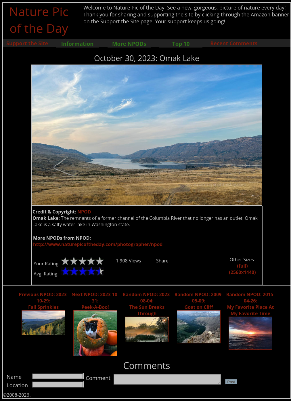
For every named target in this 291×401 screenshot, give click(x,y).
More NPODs (129, 43)
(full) (242, 266)
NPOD (84, 212)
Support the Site (27, 43)
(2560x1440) (242, 272)
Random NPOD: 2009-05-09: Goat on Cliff (199, 300)
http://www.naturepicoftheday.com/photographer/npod (97, 244)
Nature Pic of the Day (39, 19)
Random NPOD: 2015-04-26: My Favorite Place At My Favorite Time (250, 304)
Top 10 (180, 43)
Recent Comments (233, 43)
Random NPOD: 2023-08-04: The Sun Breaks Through (147, 304)
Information (77, 43)
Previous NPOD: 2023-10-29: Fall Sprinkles (43, 300)
